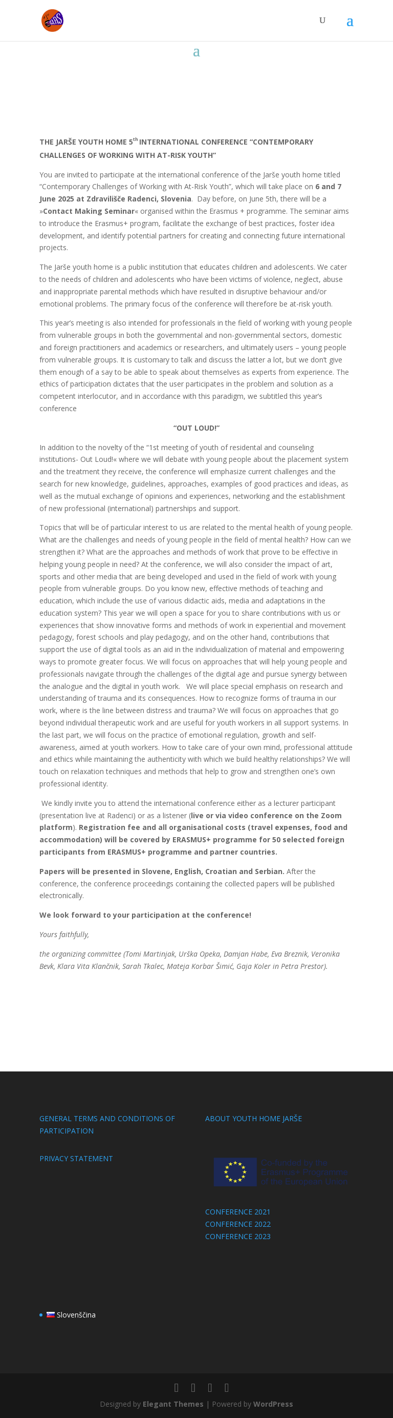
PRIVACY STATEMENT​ (76, 1158)
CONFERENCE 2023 (238, 1236)
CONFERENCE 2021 (238, 1212)
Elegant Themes (173, 1404)
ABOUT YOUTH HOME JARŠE (253, 1118)
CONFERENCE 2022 (238, 1224)
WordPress (273, 1404)
